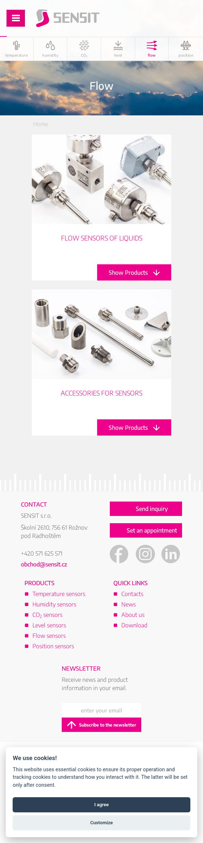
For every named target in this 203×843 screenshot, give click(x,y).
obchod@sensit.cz (44, 564)
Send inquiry (152, 508)
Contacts (132, 593)
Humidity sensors (54, 604)
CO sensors (47, 614)
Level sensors (49, 625)
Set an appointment (152, 530)
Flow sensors (49, 635)
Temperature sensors (59, 593)
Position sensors (53, 646)
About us (132, 614)
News (128, 604)
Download (134, 625)
